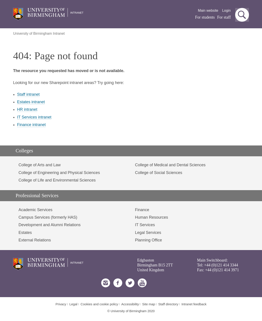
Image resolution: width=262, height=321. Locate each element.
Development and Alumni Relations (49, 225)
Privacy (60, 304)
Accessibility (130, 304)
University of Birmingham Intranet (39, 33)
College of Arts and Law (39, 165)
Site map (148, 304)
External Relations (34, 240)
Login (226, 10)
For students (205, 17)
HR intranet (27, 109)
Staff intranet (28, 94)
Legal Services (148, 232)
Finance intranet (31, 124)
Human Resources (151, 217)
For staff (224, 17)
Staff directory (168, 304)
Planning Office (148, 240)
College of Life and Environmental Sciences (57, 180)
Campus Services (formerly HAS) (47, 217)
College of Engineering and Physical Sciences (59, 172)
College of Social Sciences (158, 172)
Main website (208, 10)
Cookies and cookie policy (99, 304)
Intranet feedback (194, 304)
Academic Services (35, 210)
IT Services (145, 225)
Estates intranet (31, 102)
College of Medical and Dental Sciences (170, 165)
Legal (73, 304)
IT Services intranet (34, 117)
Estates (25, 232)
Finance (142, 210)
